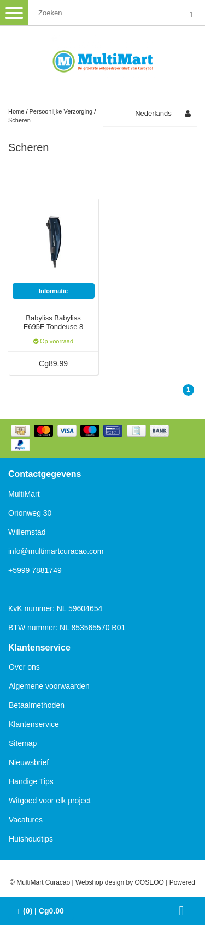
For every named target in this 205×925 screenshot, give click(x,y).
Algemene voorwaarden (49, 686)
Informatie (53, 291)
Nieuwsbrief (29, 762)
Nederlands (153, 113)
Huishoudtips (31, 838)
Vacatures (26, 819)
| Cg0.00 (41, 911)
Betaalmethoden (37, 705)
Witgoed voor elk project (50, 800)
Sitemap (23, 743)
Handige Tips (31, 781)
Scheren (19, 120)
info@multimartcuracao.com (56, 551)
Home (16, 111)
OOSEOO (149, 882)
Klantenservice (34, 724)
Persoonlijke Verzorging (61, 111)
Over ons (24, 667)
